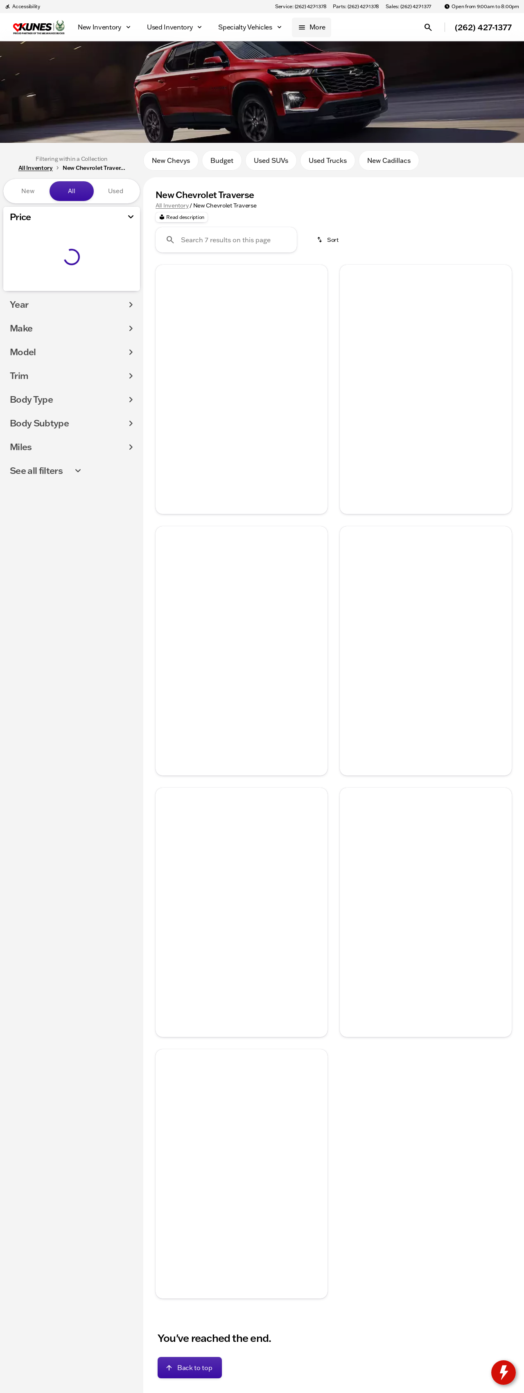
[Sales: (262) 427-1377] (408, 6)
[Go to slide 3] (240, 387)
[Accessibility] (22, 6)
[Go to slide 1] (216, 387)
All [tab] (71, 191)
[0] (26, 289)
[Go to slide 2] (228, 387)
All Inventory (172, 208)
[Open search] (428, 27)
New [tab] (27, 191)
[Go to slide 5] (265, 387)
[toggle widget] (503, 1372)
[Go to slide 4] (252, 387)
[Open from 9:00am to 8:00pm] (482, 6)
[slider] (19, 247)
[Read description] (182, 220)
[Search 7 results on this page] (226, 243)
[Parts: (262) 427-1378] (356, 6)
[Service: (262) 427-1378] (300, 6)
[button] (168, 332)
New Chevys (171, 163)
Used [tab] (115, 191)
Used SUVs (271, 163)
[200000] (111, 289)
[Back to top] (190, 1371)
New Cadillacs (389, 163)
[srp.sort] (328, 243)
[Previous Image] (167, 332)
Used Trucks (328, 163)
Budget (221, 163)
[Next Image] (316, 332)
